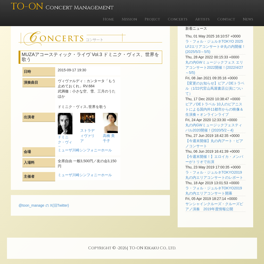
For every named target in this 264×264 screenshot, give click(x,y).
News (248, 19)
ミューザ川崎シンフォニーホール (85, 150)
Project (152, 19)
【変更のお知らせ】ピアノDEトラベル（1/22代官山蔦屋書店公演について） (214, 88)
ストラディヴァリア (87, 135)
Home (108, 19)
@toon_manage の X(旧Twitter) (44, 205)
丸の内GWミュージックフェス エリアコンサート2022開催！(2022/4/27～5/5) (214, 67)
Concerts (177, 19)
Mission (129, 19)
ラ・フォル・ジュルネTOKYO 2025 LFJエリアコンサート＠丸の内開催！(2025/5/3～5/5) (215, 46)
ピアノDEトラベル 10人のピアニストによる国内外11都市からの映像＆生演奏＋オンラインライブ (214, 109)
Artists (202, 19)
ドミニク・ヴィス (65, 142)
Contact (226, 19)
